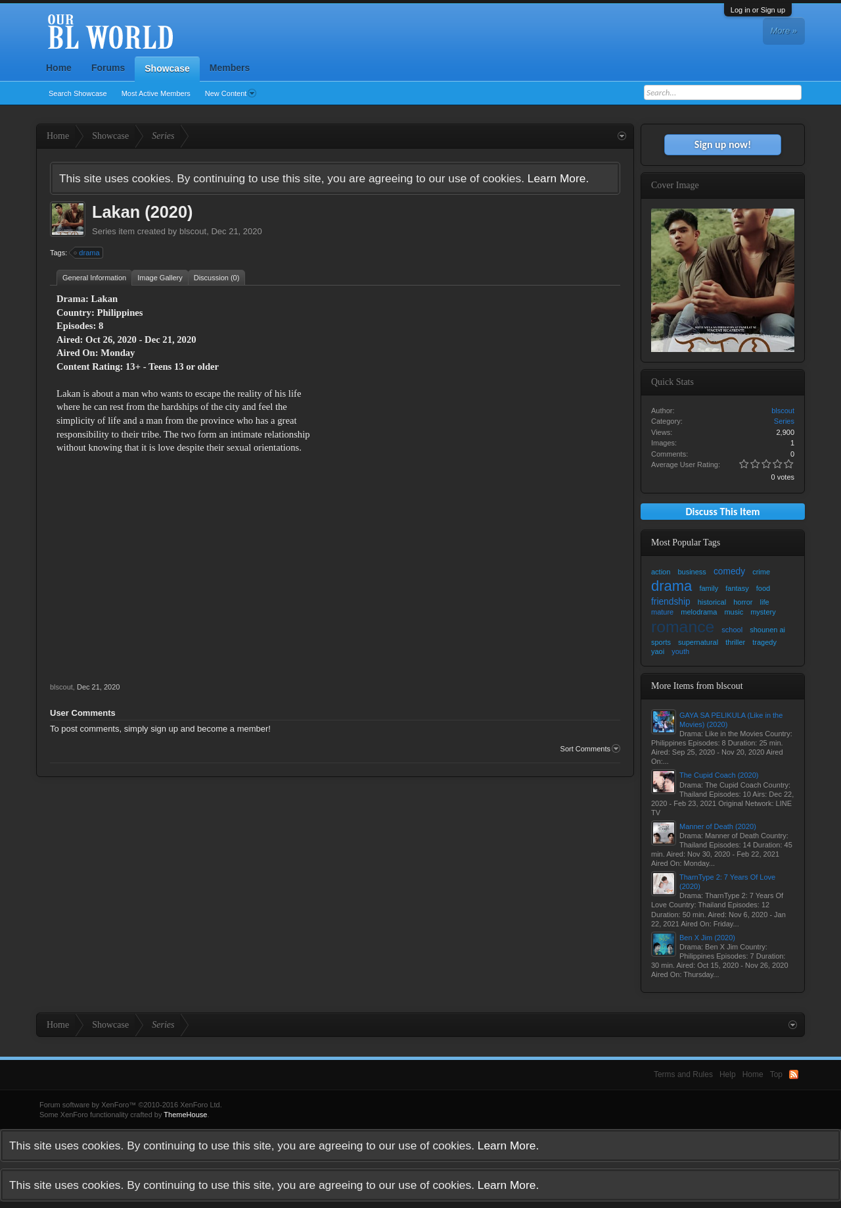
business (691, 572)
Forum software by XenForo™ (130, 1105)
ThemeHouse (185, 1115)
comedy (729, 571)
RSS (793, 1074)
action (660, 572)
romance (682, 627)
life (764, 602)
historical (712, 602)
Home (59, 68)
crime (761, 572)
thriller (735, 642)
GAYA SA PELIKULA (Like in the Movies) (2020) (731, 719)
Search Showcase (78, 93)
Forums (108, 68)
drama (87, 253)
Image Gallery (159, 278)
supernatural (698, 642)
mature (662, 612)
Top (776, 1074)
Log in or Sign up (758, 10)
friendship (671, 602)
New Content (231, 93)
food (763, 588)
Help (727, 1074)
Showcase (167, 68)
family (708, 588)
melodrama (699, 612)
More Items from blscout (697, 686)
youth (680, 651)
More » (784, 31)
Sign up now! (722, 144)
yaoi (657, 651)
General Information (94, 278)
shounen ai (767, 630)
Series (104, 231)
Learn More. (558, 178)
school (731, 630)
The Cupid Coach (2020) (718, 775)
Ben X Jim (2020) (707, 938)
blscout (192, 231)
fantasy (736, 588)
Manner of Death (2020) (717, 826)
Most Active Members (156, 93)
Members (230, 68)
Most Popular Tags (685, 542)
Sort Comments (590, 748)
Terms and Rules (683, 1074)
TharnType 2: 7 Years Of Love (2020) (727, 881)
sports (661, 642)
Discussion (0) (217, 278)
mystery (763, 612)
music (733, 612)
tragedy (764, 642)
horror (742, 602)
